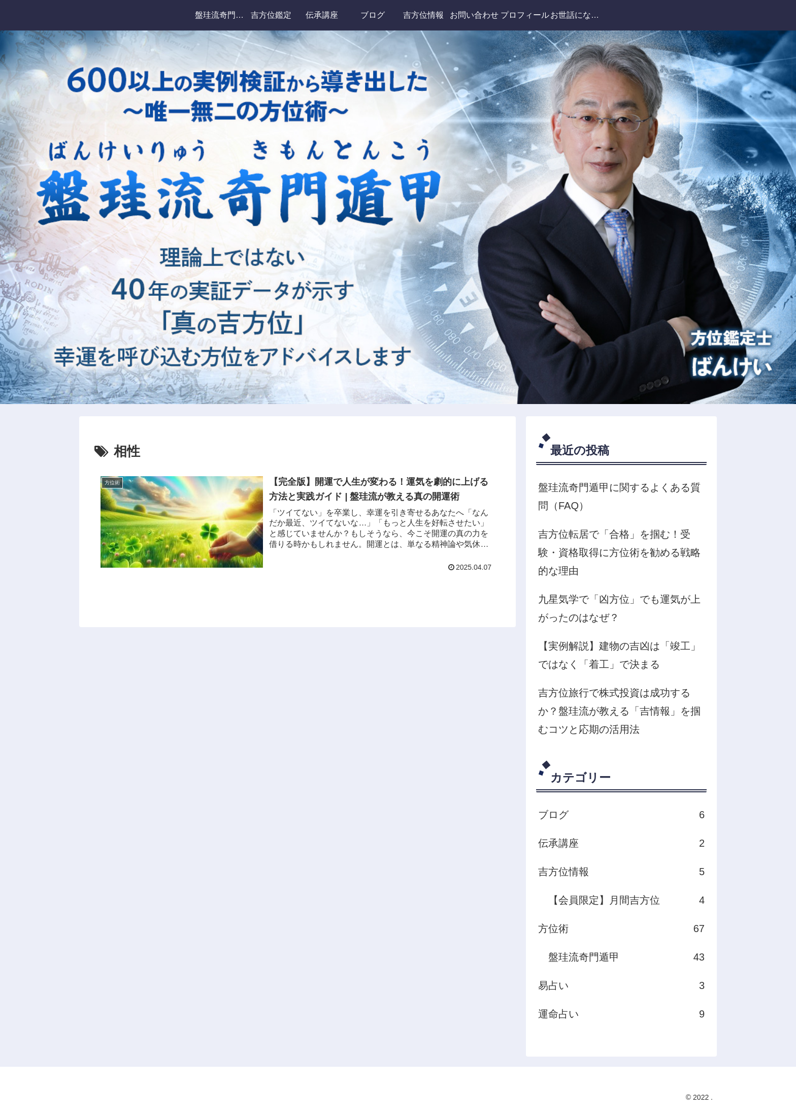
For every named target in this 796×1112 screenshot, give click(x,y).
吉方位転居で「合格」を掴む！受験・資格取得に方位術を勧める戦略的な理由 (619, 552)
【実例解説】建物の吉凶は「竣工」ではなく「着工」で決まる (619, 655)
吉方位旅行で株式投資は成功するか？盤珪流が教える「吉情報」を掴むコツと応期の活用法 (619, 711)
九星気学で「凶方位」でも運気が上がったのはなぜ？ (619, 608)
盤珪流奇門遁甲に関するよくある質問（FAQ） (619, 496)
